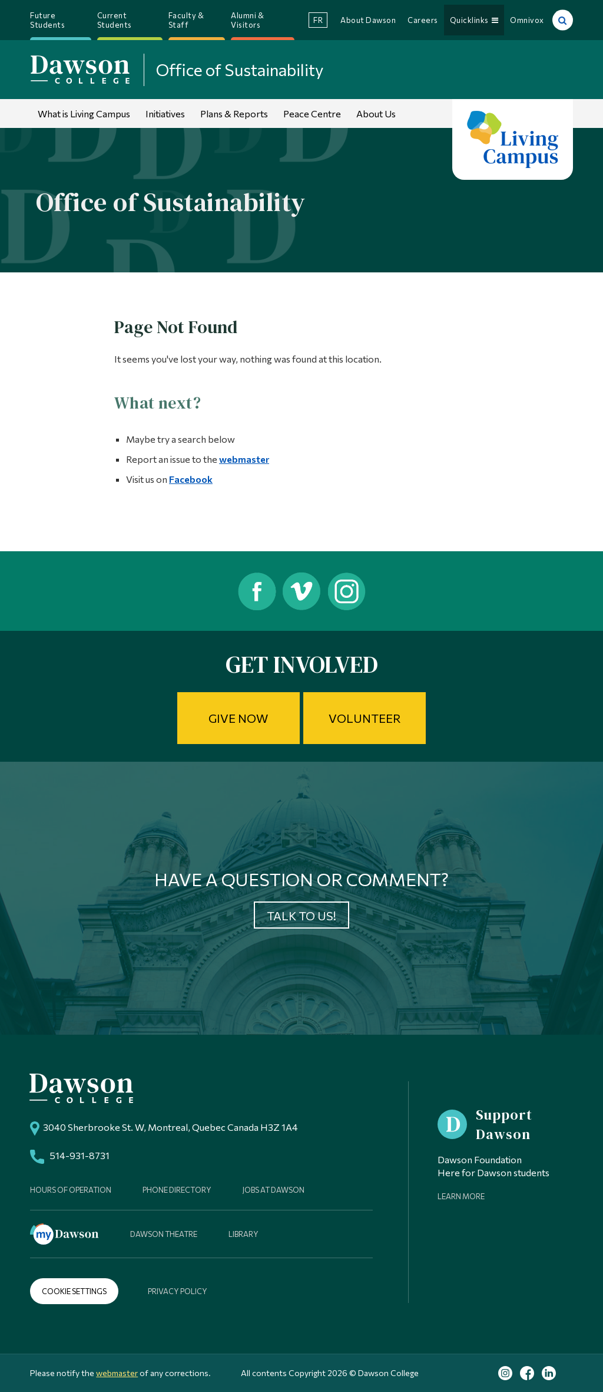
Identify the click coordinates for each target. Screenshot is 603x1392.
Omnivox (527, 20)
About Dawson (368, 20)
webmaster (244, 459)
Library (243, 1234)
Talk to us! (301, 916)
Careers (422, 20)
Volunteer (365, 718)
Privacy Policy (177, 1291)
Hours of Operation (70, 1189)
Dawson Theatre (163, 1234)
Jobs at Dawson (273, 1189)
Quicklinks (474, 20)
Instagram (348, 591)
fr (318, 20)
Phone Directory (177, 1189)
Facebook (191, 479)
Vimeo (302, 591)
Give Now (238, 718)
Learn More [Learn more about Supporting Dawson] (461, 1196)
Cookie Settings (74, 1291)
